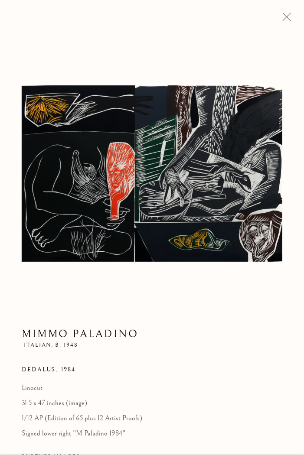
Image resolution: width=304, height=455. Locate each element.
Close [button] (284, 19)
